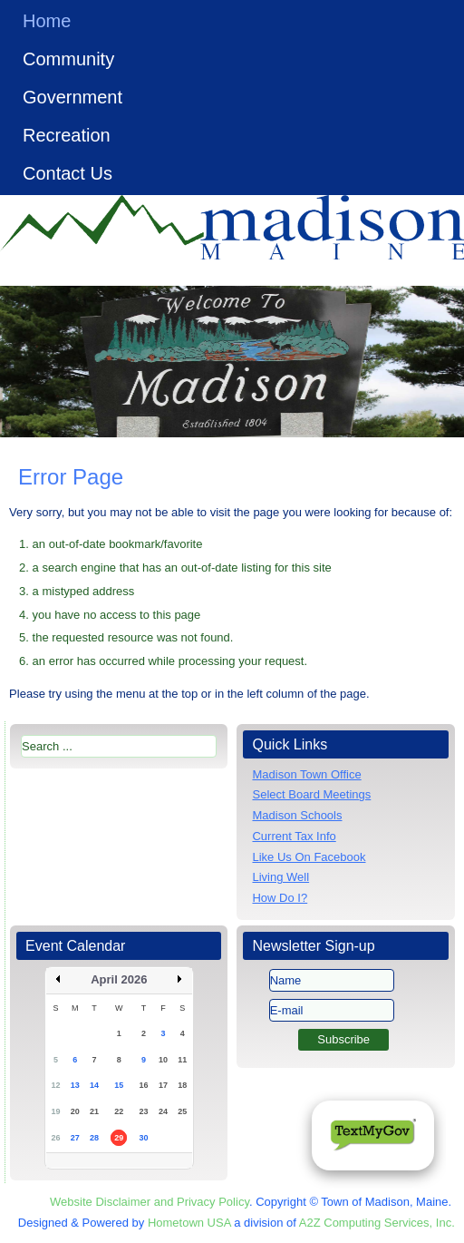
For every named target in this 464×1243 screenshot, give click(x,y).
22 (118, 1111)
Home (47, 21)
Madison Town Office (306, 774)
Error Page (70, 477)
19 (55, 1111)
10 (163, 1059)
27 (75, 1137)
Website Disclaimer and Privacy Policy (149, 1202)
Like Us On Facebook (308, 857)
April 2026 (119, 979)
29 (118, 1137)
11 (182, 1059)
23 (144, 1111)
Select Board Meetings (311, 794)
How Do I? (279, 898)
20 (75, 1111)
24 (163, 1111)
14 (94, 1085)
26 (55, 1137)
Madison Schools (297, 815)
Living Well (280, 877)
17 (163, 1085)
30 (144, 1137)
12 (55, 1085)
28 (94, 1137)
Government (72, 97)
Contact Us (67, 173)
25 (182, 1111)
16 (144, 1085)
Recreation (67, 135)
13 (75, 1085)
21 (94, 1111)
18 (182, 1085)
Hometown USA (189, 1222)
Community (68, 59)
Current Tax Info (293, 836)
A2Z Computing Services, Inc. (377, 1222)
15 (118, 1085)
